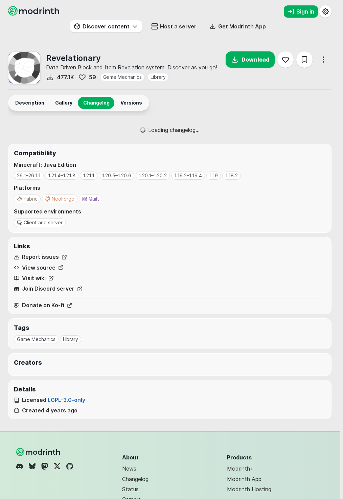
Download (250, 59)
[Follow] (285, 59)
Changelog (135, 479)
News (129, 469)
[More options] (323, 59)
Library (158, 77)
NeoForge (59, 199)
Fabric (27, 199)
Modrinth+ (240, 469)
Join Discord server (48, 289)
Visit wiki (34, 278)
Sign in (301, 11)
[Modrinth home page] (34, 13)
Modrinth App (244, 479)
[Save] (304, 59)
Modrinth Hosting (249, 489)
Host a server (174, 26)
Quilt (90, 199)
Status (130, 489)
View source (39, 268)
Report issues (40, 257)
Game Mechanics (122, 77)
